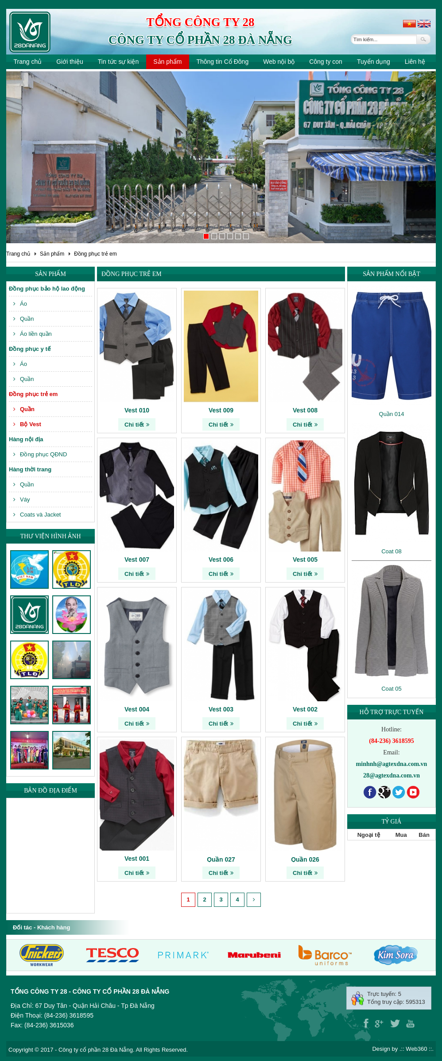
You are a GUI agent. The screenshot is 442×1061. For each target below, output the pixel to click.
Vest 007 (136, 559)
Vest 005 (305, 559)
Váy (21, 499)
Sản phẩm (167, 61)
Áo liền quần (32, 333)
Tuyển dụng (373, 61)
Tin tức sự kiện (118, 61)
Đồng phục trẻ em (95, 254)
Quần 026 (305, 859)
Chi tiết (136, 424)
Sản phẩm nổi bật (391, 274)
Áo (20, 303)
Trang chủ (28, 61)
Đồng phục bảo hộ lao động (47, 288)
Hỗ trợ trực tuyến (392, 712)
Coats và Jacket (37, 514)
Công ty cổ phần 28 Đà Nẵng (200, 40)
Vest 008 (305, 410)
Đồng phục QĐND (40, 454)
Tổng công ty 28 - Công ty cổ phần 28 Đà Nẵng (90, 991)
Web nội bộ (279, 61)
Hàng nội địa (26, 439)
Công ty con (325, 61)
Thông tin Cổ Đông (222, 61)
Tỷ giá (392, 821)
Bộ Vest (27, 424)
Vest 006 (221, 559)
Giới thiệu (69, 61)
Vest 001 (136, 858)
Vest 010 (136, 410)
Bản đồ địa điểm (50, 790)
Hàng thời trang (30, 469)
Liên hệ (415, 61)
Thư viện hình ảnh (50, 536)
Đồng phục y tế (29, 349)
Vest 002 (305, 709)
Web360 (416, 1048)
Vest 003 (221, 709)
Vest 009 (221, 410)
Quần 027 (221, 859)
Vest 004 (136, 709)
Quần (23, 318)
